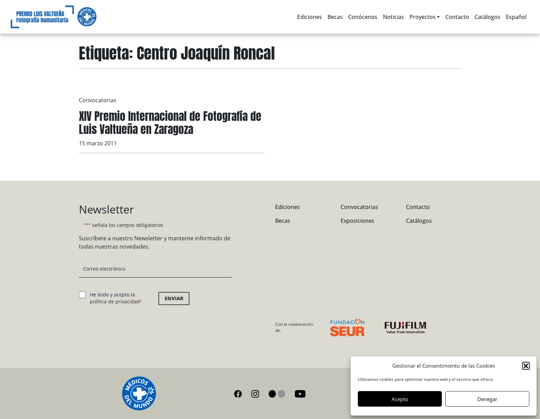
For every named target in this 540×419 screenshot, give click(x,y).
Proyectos (422, 17)
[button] (525, 365)
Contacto (457, 17)
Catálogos (487, 17)
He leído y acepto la (116, 298)
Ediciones (309, 17)
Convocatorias (97, 100)
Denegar (487, 399)
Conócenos (362, 17)
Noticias (393, 17)
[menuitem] (516, 17)
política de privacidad (115, 301)
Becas (335, 17)
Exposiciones (357, 220)
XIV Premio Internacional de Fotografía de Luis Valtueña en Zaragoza (170, 123)
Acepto (400, 399)
